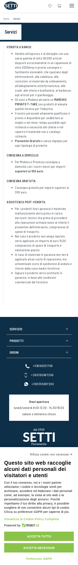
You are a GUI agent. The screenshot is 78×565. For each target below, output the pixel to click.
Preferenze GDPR (39, 558)
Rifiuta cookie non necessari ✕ (51, 454)
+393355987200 (39, 374)
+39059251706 (39, 365)
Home (6, 19)
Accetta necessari (39, 548)
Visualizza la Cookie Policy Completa (31, 519)
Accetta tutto (39, 536)
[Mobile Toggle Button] (72, 5)
